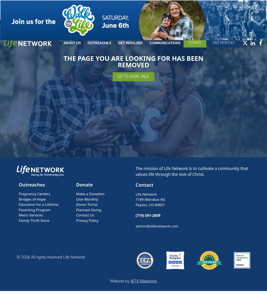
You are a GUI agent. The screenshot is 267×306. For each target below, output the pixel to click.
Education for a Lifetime (38, 219)
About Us (91, 49)
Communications (184, 49)
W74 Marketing (144, 296)
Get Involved (149, 49)
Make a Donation (90, 208)
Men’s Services (31, 230)
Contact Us (85, 230)
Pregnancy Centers (34, 208)
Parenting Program (34, 224)
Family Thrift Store (34, 235)
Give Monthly (87, 214)
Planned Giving (88, 224)
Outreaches (118, 49)
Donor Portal (87, 219)
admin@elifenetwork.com (157, 241)
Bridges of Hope (32, 214)
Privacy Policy (87, 235)
